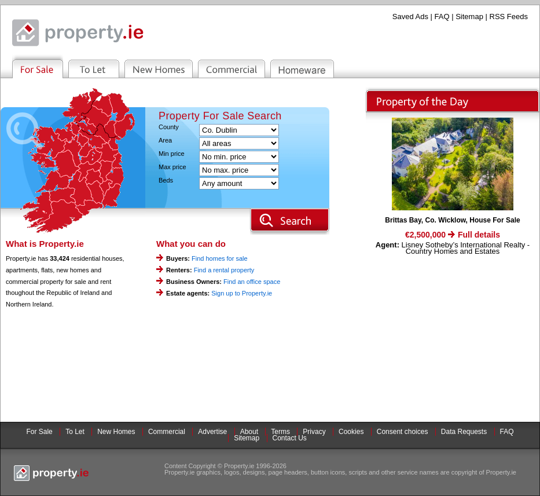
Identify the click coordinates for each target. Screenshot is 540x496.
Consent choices (402, 432)
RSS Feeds (509, 16)
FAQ (442, 16)
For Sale (39, 432)
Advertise (212, 432)
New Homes (116, 432)
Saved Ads (410, 16)
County (169, 127)
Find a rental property (224, 270)
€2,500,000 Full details (452, 234)
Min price (172, 154)
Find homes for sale (220, 258)
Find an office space (251, 281)
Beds (166, 180)
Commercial (166, 432)
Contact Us (290, 438)
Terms (280, 432)
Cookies (351, 432)
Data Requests (464, 432)
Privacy (314, 432)
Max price (172, 167)
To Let (75, 432)
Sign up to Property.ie (241, 293)
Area (165, 140)
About (249, 432)
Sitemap (469, 16)
